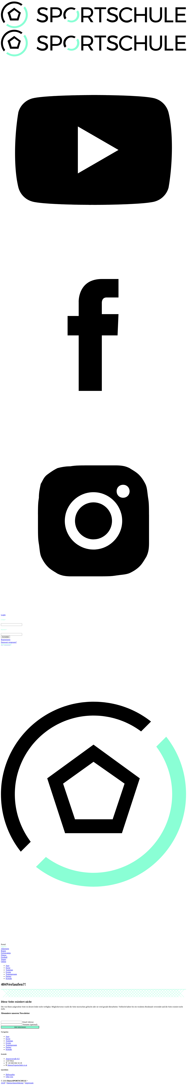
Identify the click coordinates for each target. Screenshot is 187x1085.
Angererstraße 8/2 (13, 1059)
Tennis (3, 959)
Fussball (4, 957)
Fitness (3, 955)
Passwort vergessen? (9, 642)
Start (7, 966)
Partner (8, 976)
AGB (3, 1083)
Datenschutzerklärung (15, 1083)
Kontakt (9, 978)
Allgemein (5, 949)
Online (3, 962)
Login (3, 615)
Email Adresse (28, 1022)
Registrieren (5, 640)
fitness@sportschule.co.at (17, 1065)
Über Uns (9, 1077)
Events (8, 972)
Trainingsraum (11, 974)
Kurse (8, 968)
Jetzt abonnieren (20, 1027)
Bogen (3, 951)
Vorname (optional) (30, 1024)
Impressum (29, 1083)
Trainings (9, 970)
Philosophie (10, 1075)
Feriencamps (6, 953)
